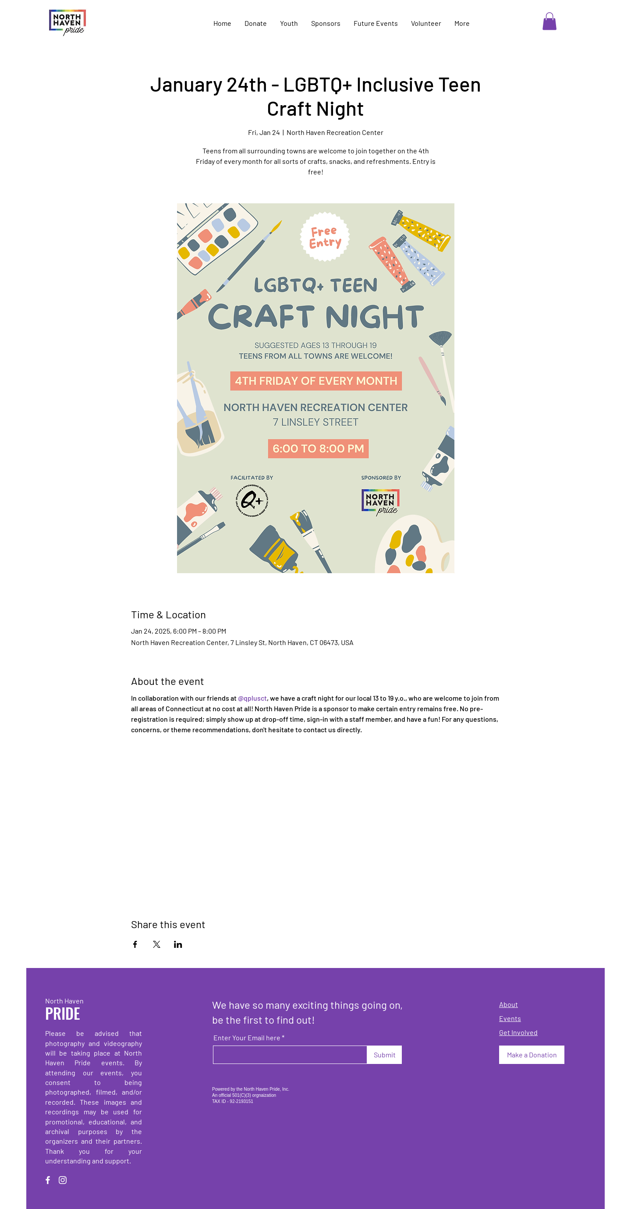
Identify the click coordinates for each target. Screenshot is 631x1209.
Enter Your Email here (246, 1037)
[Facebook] (48, 1180)
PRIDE (62, 1013)
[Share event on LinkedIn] (178, 944)
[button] (549, 21)
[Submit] (384, 1055)
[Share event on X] (156, 944)
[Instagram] (62, 1180)
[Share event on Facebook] (135, 944)
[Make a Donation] (531, 1055)
